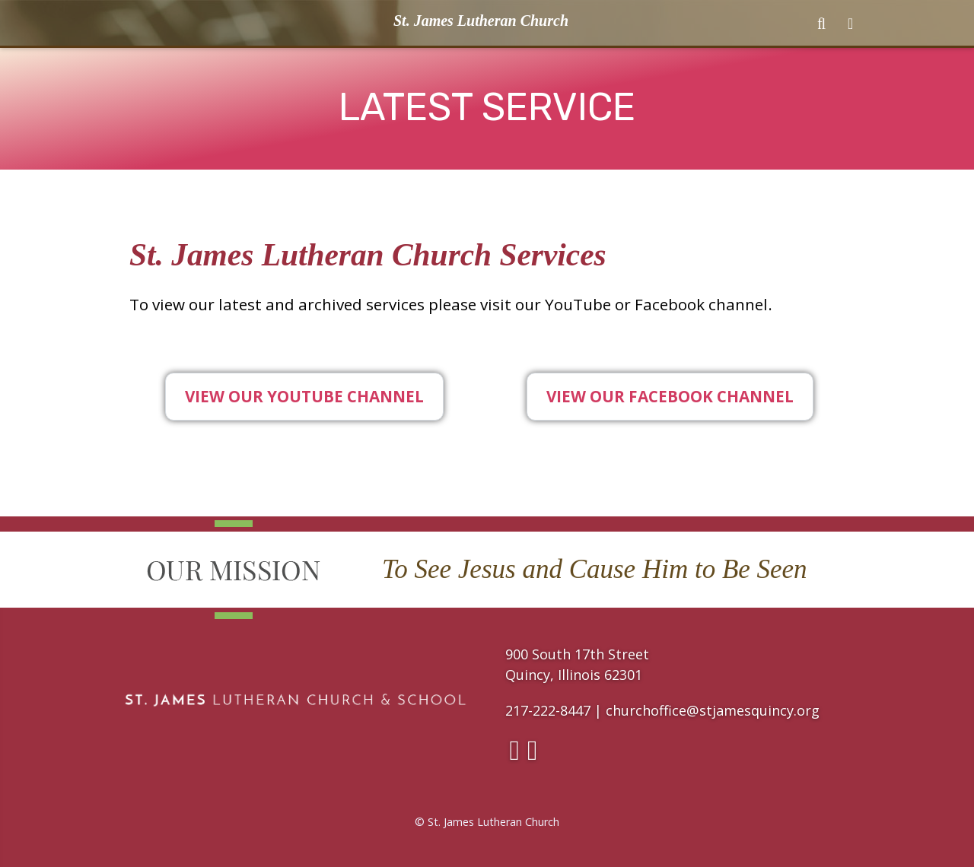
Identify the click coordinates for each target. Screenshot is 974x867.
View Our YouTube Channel (304, 396)
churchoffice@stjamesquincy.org (713, 710)
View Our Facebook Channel (670, 396)
